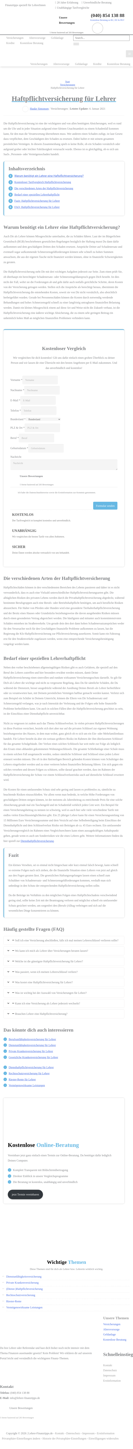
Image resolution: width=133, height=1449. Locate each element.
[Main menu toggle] (129, 53)
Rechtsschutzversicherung (20, 1295)
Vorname (16, 379)
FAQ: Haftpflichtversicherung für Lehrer (37, 207)
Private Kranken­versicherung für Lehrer (31, 1051)
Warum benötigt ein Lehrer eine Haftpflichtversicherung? (49, 176)
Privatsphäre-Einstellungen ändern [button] (21, 1438)
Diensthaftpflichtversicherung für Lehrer (31, 1067)
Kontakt (107, 1365)
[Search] (76, 44)
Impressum (109, 1375)
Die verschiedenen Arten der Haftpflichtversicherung (43, 188)
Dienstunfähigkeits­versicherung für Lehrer (32, 1045)
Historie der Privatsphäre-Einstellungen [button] (64, 1438)
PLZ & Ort (17, 427)
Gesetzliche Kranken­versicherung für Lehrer (33, 1057)
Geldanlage (109, 1334)
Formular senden (105, 505)
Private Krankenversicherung (22, 1282)
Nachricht (15, 456)
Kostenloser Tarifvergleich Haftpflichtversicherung (42, 182)
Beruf (14, 437)
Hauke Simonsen (39, 108)
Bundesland (18, 419)
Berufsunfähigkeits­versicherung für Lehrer (32, 1039)
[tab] (63, 940)
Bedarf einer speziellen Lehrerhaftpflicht (37, 194)
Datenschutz (110, 1370)
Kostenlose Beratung (114, 1339)
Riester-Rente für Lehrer (22, 1079)
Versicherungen (112, 1324)
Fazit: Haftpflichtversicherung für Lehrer (37, 200)
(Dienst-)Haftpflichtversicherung (24, 1288)
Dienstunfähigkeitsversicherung (24, 1276)
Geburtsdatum (19, 448)
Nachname (17, 390)
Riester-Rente (13, 1301)
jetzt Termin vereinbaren (25, 1194)
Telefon (15, 410)
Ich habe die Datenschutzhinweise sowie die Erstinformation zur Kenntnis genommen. (57, 493)
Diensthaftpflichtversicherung (37, 841)
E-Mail (15, 400)
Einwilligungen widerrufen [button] (104, 1438)
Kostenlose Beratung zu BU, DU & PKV (107, 20)
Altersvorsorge (111, 1329)
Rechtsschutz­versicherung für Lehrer (29, 1073)
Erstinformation (112, 1380)
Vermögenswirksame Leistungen (27, 1085)
